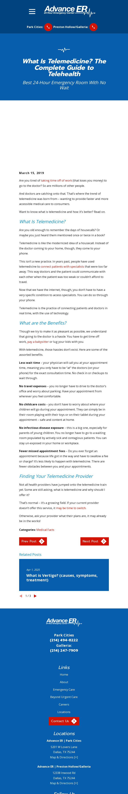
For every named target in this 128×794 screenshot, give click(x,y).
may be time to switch (71, 456)
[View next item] (35, 544)
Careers (64, 653)
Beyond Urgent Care (64, 645)
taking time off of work (56, 129)
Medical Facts (45, 478)
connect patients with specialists (62, 215)
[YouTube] (76, 749)
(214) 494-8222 (64, 588)
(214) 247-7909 (64, 599)
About (64, 630)
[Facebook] (52, 749)
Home (64, 623)
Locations (63, 660)
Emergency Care (64, 638)
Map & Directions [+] (64, 705)
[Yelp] (68, 749)
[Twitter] (60, 749)
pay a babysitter (38, 290)
